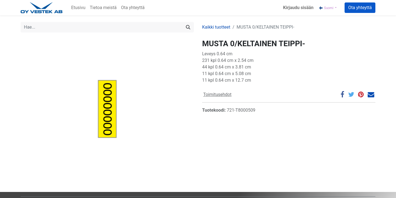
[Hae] (188, 27)
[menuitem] (78, 7)
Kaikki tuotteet (216, 27)
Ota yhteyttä (360, 7)
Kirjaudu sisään (298, 7)
